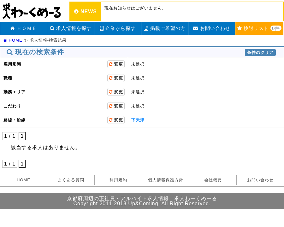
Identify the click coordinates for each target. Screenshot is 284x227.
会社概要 (213, 180)
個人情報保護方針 (165, 180)
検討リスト (259, 28)
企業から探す (118, 28)
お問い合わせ (211, 28)
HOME (12, 40)
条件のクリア (260, 52)
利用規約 (118, 180)
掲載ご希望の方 (164, 28)
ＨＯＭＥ (23, 28)
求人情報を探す (71, 28)
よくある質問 (71, 180)
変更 (116, 64)
